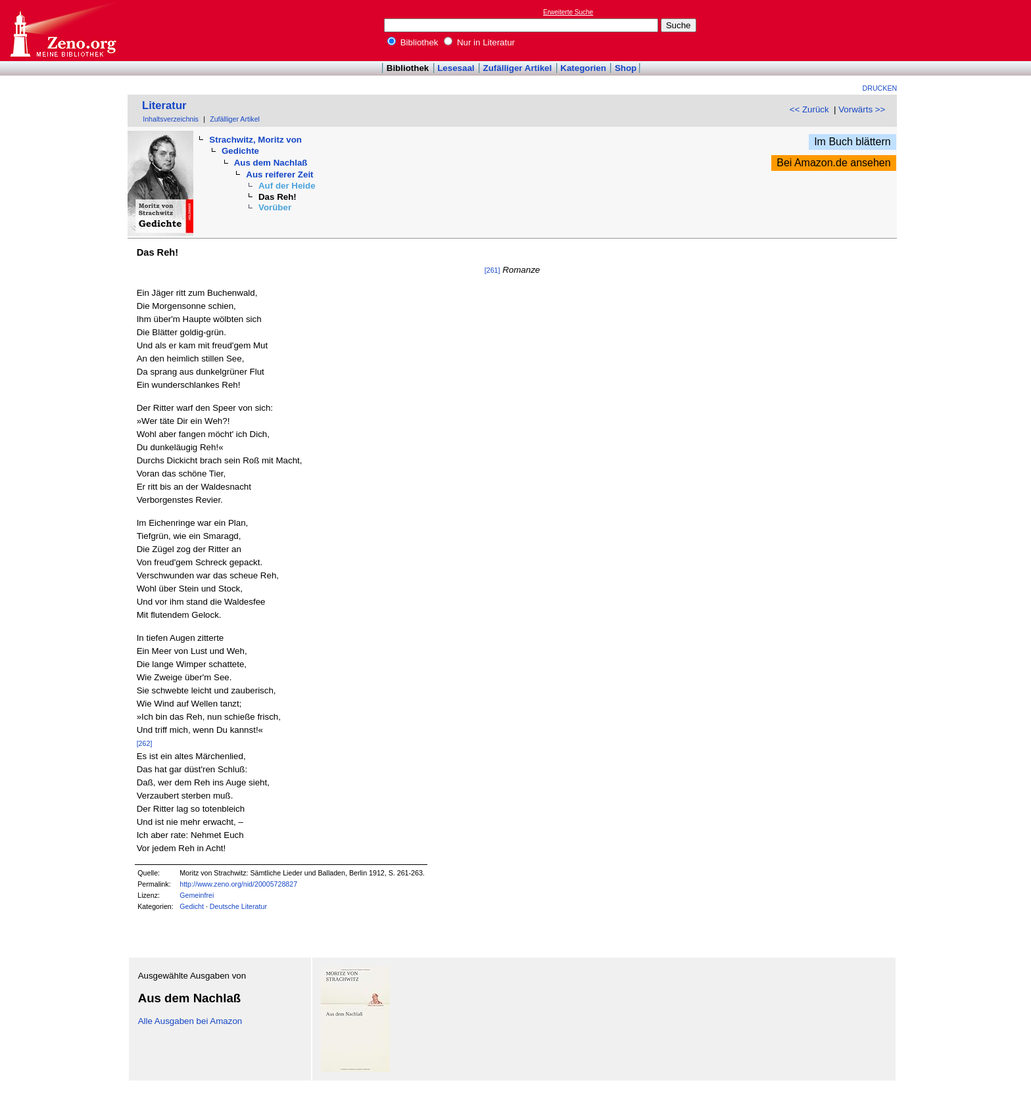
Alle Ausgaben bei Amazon (190, 1021)
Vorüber (274, 207)
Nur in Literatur (479, 42)
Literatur (164, 105)
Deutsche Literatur (238, 906)
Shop (625, 68)
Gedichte (240, 151)
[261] (492, 270)
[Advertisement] (970, 30)
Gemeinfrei (197, 895)
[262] (145, 743)
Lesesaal (455, 68)
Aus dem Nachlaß (271, 163)
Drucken (880, 88)
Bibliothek (413, 42)
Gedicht (192, 906)
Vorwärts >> (861, 109)
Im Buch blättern (852, 141)
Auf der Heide (287, 186)
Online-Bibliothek (62, 30)
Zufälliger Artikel (517, 68)
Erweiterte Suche (568, 12)
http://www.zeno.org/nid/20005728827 (238, 884)
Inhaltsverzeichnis (171, 119)
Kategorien (583, 68)
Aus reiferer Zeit (279, 174)
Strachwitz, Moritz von (255, 140)
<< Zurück (809, 109)
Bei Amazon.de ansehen (833, 162)
